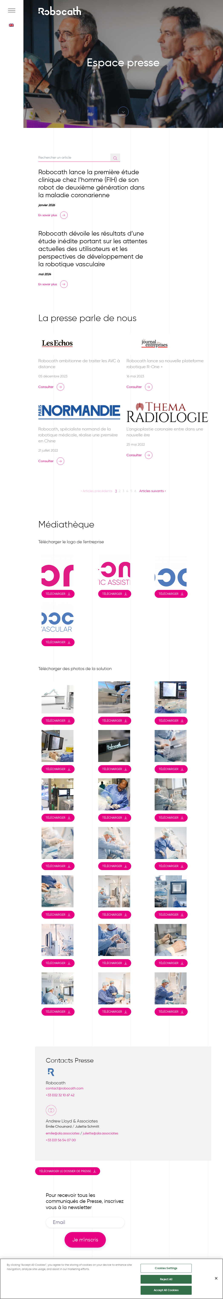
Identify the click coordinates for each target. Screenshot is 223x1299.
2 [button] (119, 491)
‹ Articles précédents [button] (96, 491)
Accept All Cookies (166, 1291)
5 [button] (131, 491)
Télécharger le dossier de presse (65, 1171)
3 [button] (123, 491)
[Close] (216, 1279)
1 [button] (116, 491)
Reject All (166, 1280)
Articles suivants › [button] (152, 491)
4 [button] (127, 491)
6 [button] (135, 491)
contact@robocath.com (64, 1088)
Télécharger (55, 594)
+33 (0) (60, 1095)
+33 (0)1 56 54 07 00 (61, 1140)
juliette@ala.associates (100, 1133)
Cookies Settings (166, 1269)
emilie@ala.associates (62, 1133)
